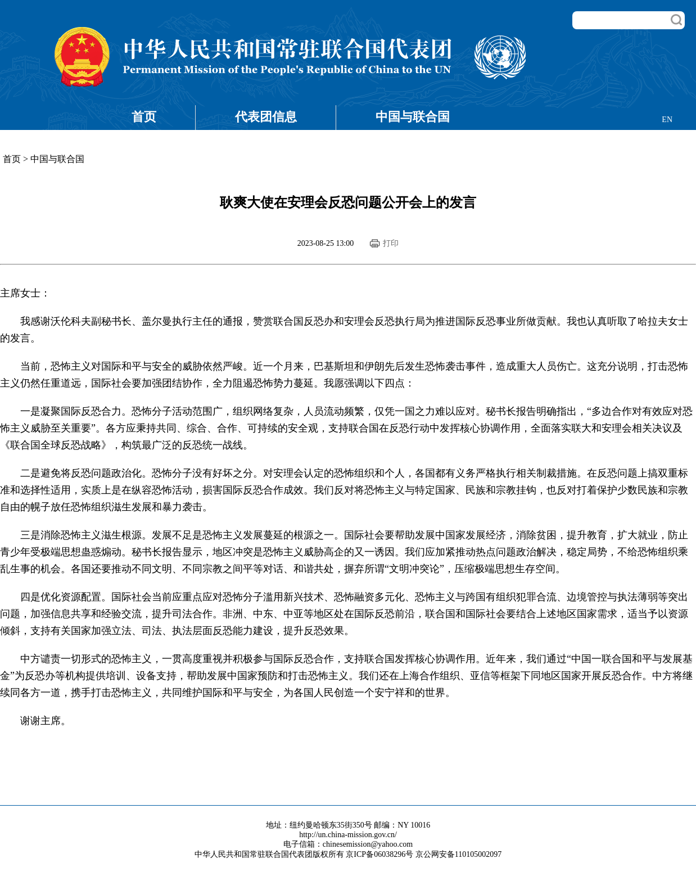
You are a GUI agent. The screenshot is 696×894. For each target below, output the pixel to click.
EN (667, 119)
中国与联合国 (413, 117)
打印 (391, 243)
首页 (144, 117)
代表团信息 (266, 117)
